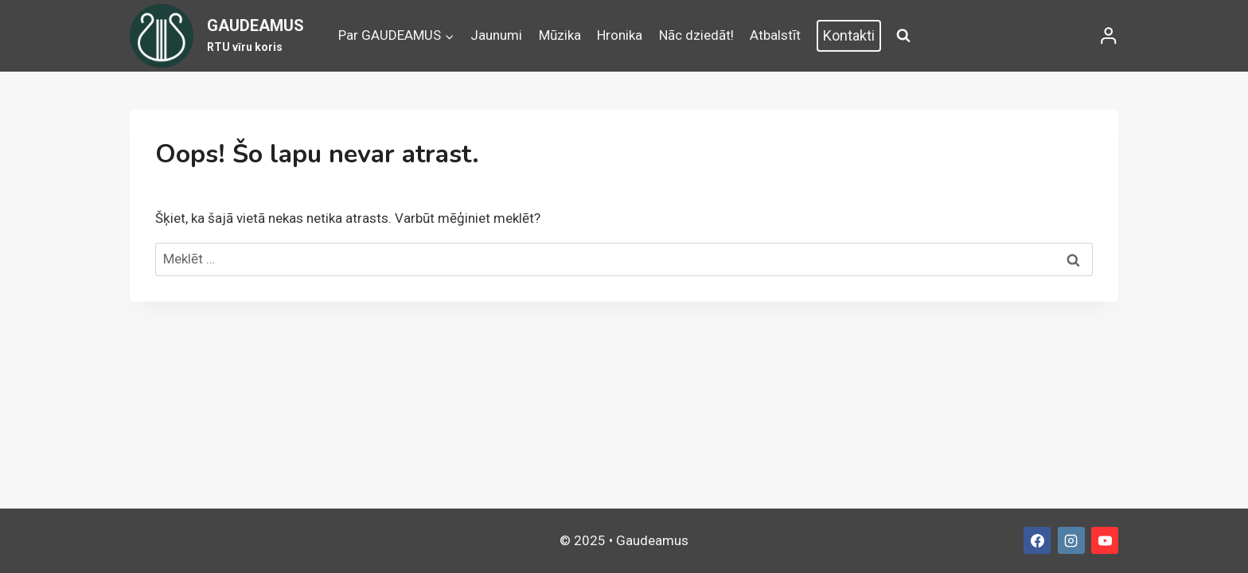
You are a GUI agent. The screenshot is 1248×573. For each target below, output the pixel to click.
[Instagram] (1071, 540)
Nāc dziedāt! (696, 35)
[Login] (1108, 36)
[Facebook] (1037, 540)
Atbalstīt (775, 35)
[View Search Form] (903, 35)
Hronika (619, 35)
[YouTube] (1104, 540)
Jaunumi (496, 35)
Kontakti (849, 35)
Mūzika (560, 35)
